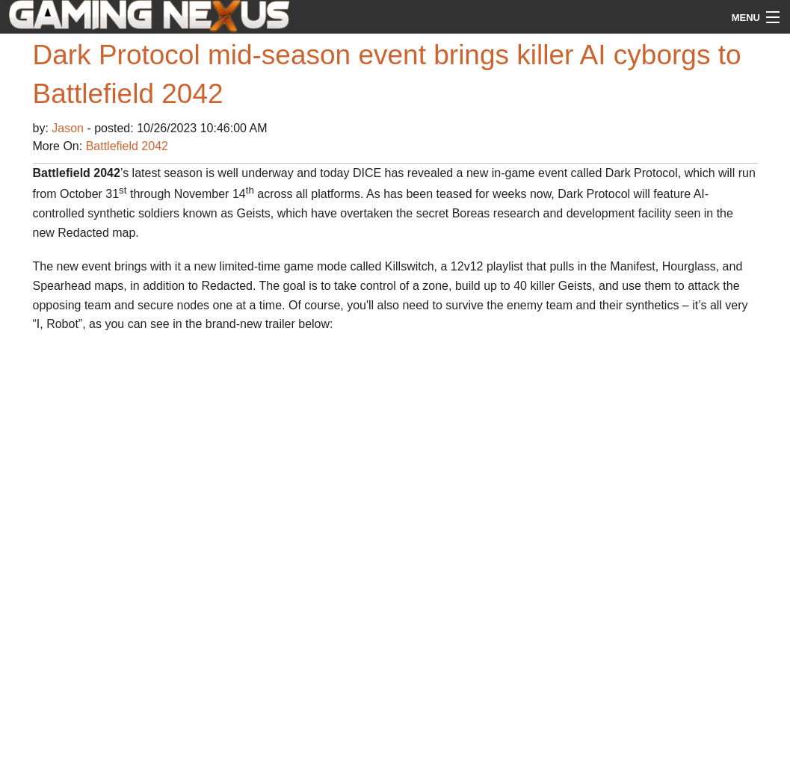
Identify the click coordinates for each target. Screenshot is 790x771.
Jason (69, 128)
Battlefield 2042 (127, 146)
